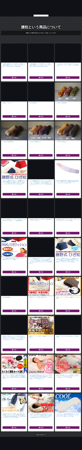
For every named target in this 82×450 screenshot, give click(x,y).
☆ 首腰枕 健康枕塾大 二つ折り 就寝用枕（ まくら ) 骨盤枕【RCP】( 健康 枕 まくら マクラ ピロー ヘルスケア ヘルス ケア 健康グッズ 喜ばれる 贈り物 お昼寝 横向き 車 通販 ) (41, 65)
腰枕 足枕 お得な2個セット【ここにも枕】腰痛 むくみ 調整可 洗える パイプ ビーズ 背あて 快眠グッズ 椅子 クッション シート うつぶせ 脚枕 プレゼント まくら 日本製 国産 (67, 376)
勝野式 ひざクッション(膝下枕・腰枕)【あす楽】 (38, 297)
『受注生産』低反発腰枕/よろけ (62, 141)
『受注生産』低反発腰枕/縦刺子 (8, 141)
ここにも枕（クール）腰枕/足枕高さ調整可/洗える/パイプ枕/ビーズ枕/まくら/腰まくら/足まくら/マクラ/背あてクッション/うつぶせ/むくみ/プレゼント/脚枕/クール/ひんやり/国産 (67, 415)
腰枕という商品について (41, 27)
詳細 (14, 77)
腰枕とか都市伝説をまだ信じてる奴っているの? (41, 33)
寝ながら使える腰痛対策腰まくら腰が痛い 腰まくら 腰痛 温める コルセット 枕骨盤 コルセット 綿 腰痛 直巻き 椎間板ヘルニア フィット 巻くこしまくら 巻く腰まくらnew (67, 181)
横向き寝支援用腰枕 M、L (7, 297)
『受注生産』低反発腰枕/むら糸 (35, 141)
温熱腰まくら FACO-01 (7, 102)
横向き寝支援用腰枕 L (34, 102)
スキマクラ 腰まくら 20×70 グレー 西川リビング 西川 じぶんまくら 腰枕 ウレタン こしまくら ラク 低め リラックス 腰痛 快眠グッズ (67, 65)
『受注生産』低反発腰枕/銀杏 (61, 102)
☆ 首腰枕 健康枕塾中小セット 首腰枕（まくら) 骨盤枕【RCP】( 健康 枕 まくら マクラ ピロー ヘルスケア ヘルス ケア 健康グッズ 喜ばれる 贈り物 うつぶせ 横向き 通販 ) (14, 65)
